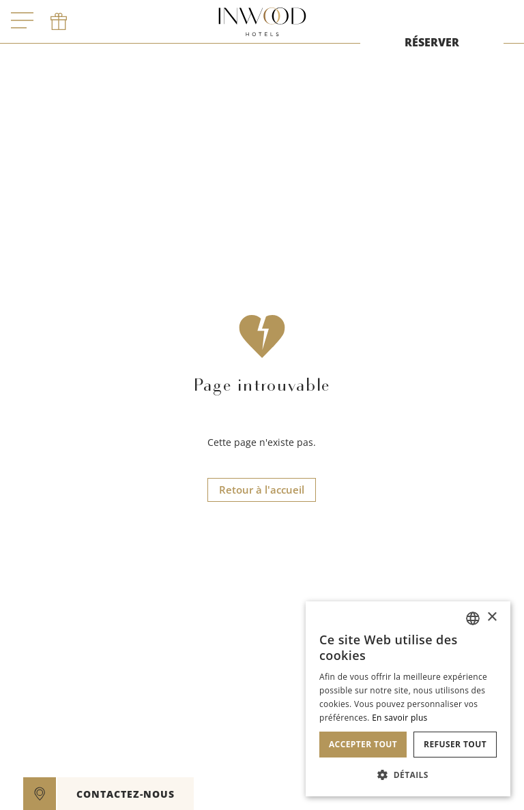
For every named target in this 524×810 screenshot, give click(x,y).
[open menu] (22, 21)
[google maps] (39, 793)
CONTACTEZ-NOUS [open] (125, 793)
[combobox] (473, 618)
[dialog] (408, 698)
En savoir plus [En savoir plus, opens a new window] (399, 717)
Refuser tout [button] (455, 744)
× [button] (491, 617)
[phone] (59, 22)
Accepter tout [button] (363, 744)
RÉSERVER (432, 42)
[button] (408, 774)
